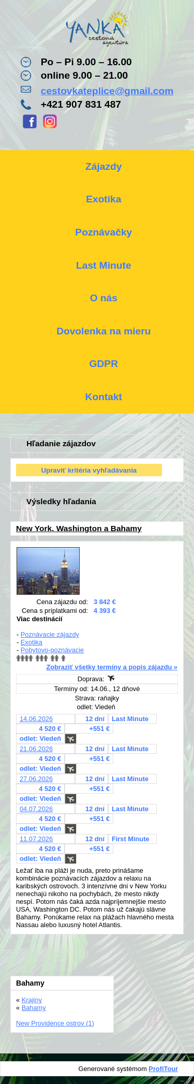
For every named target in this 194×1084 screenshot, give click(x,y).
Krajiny (32, 1000)
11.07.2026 (36, 839)
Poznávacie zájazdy (50, 634)
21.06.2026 (36, 749)
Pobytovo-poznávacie (52, 650)
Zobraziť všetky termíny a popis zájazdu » (111, 667)
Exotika (31, 642)
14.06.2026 (36, 719)
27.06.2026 (36, 779)
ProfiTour (163, 1069)
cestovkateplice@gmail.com (107, 90)
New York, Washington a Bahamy (79, 528)
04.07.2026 (36, 809)
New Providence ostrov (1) (55, 1023)
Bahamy (34, 1008)
